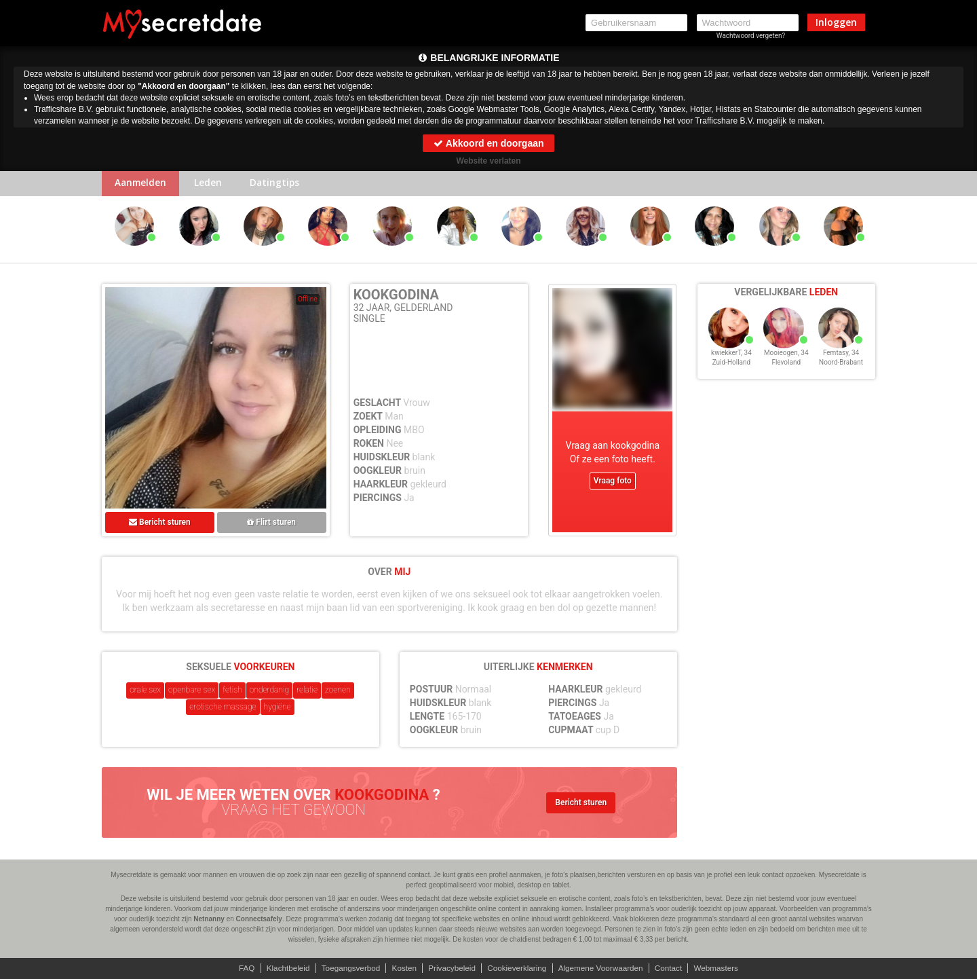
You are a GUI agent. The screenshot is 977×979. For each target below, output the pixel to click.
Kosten (402, 968)
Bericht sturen (160, 523)
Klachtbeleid (283, 968)
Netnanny (209, 919)
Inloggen (836, 22)
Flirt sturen (271, 523)
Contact (673, 968)
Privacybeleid (451, 968)
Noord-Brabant (841, 368)
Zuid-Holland (731, 368)
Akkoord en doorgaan (488, 143)
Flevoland (786, 368)
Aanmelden (142, 184)
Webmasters (721, 968)
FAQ (241, 968)
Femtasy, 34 (841, 359)
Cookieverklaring (517, 968)
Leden (212, 184)
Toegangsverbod (348, 968)
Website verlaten (488, 161)
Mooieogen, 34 (786, 359)
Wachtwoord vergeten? (751, 35)
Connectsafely (259, 919)
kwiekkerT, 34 (731, 359)
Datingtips (281, 184)
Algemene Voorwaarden (603, 968)
